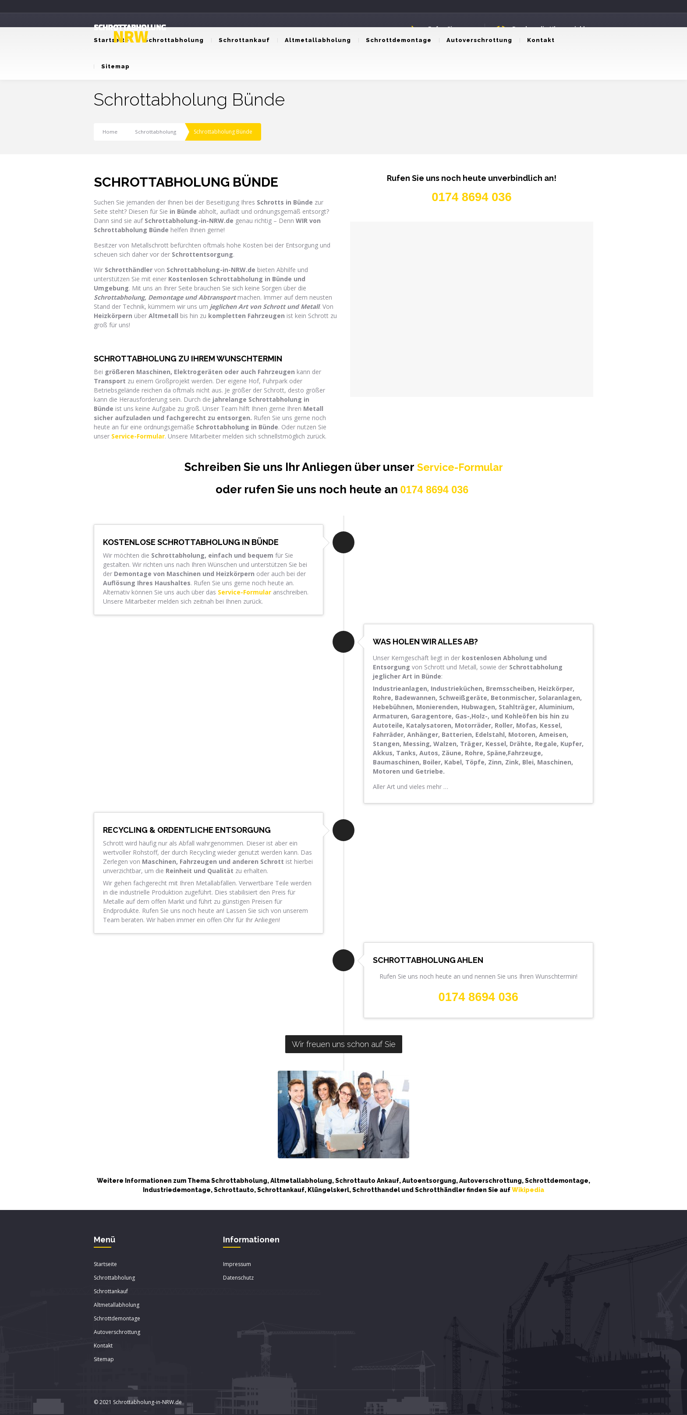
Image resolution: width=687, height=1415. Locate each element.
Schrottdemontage (395, 40)
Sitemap (112, 66)
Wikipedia (528, 1190)
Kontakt (537, 40)
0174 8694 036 (435, 489)
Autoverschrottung (475, 40)
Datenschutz (238, 1278)
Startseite (105, 1264)
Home (110, 131)
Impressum (237, 1264)
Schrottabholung (170, 40)
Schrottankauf (240, 40)
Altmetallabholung (314, 40)
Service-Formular (459, 467)
